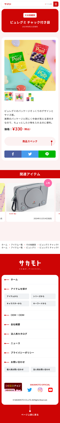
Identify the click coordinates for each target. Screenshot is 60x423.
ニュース (12, 343)
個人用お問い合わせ (15, 369)
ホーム (4, 245)
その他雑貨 (31, 245)
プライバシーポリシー (19, 352)
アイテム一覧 (17, 245)
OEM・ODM (14, 315)
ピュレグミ (31, 247)
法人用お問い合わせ (41, 369)
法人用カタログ (15, 334)
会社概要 (12, 324)
